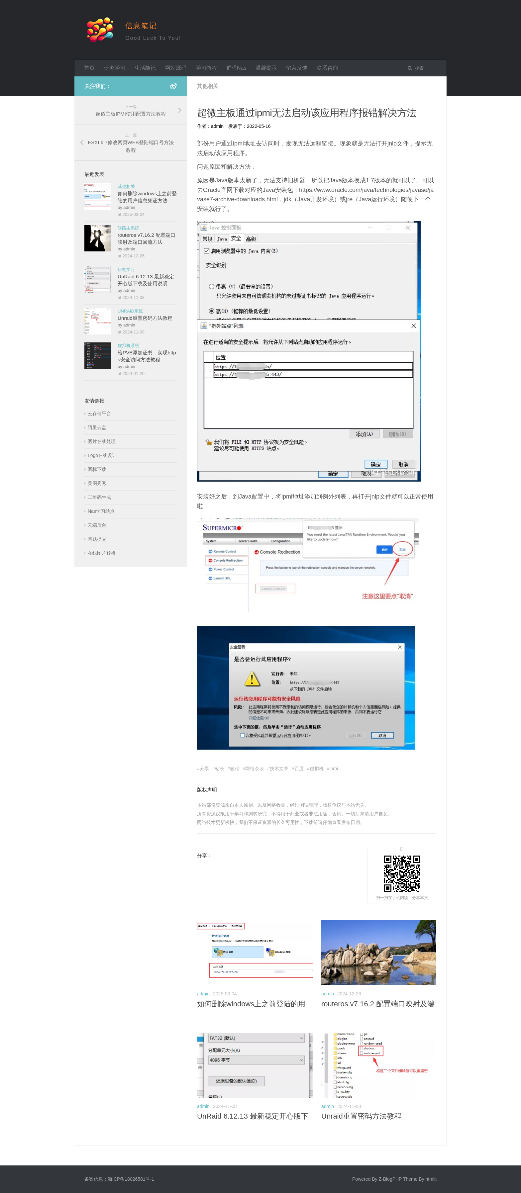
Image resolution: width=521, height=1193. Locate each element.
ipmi (333, 768)
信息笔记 (141, 26)
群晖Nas (236, 68)
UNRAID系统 (130, 311)
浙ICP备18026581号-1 (131, 1179)
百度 (299, 768)
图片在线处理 (102, 441)
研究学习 (114, 68)
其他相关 (126, 186)
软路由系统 (128, 228)
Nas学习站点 (101, 511)
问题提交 (97, 539)
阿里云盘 (97, 427)
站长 (219, 768)
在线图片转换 (102, 553)
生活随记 (145, 68)
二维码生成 (99, 497)
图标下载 (97, 469)
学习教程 (206, 68)
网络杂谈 (254, 768)
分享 (204, 768)
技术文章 (279, 768)
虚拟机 (317, 768)
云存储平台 (99, 413)
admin (203, 993)
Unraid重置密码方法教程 (361, 1116)
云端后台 (97, 525)
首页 (89, 68)
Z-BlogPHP (390, 1179)
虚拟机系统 (128, 345)
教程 (234, 768)
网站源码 (175, 68)
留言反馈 (296, 68)
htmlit (431, 1179)
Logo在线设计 (102, 455)
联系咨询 (327, 68)
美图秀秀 (97, 483)
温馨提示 (266, 68)
